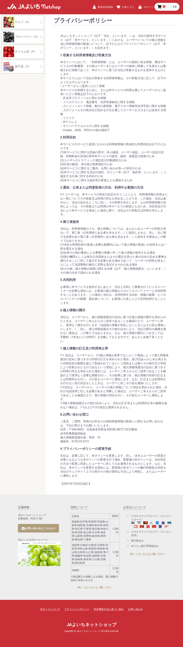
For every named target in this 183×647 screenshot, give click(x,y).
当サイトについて (50, 609)
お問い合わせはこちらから (38, 528)
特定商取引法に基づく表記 (109, 609)
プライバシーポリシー (76, 609)
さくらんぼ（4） (19, 51)
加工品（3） (17, 66)
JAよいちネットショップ (34, 7)
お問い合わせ (135, 609)
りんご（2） (17, 22)
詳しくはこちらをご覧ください (95, 587)
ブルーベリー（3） (21, 37)
